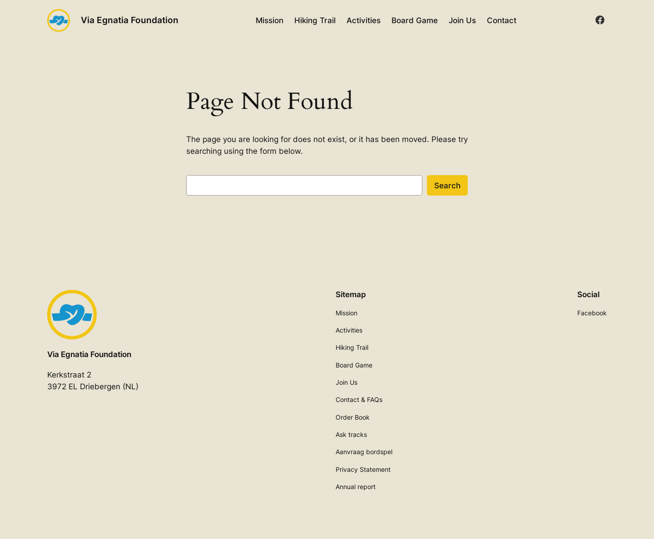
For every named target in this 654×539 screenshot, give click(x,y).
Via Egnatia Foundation (129, 20)
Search (447, 185)
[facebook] (600, 20)
